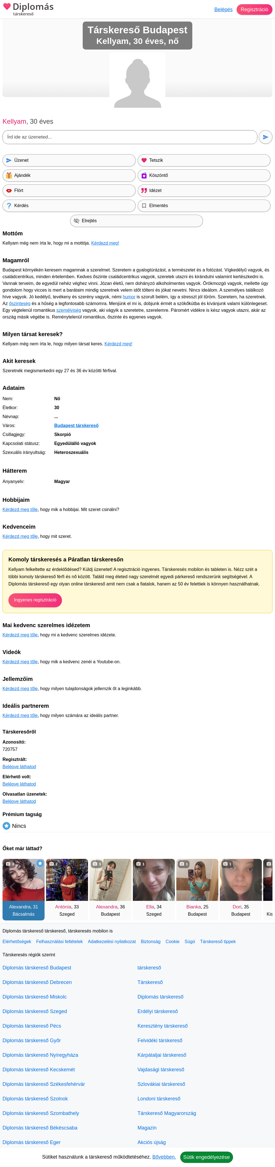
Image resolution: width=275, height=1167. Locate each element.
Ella (150, 907)
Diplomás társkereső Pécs (32, 1026)
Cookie (173, 941)
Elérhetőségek (17, 941)
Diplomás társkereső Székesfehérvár (44, 1084)
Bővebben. (164, 1157)
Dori (237, 907)
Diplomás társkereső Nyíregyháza (40, 1055)
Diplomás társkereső (161, 997)
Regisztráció (254, 9)
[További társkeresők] (262, 886)
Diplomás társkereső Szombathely (41, 1113)
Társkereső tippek (218, 941)
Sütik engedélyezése (206, 1157)
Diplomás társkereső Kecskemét (39, 1069)
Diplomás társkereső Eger (32, 1142)
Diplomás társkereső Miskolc (35, 997)
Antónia (63, 907)
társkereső (149, 968)
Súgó (189, 941)
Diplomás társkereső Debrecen (37, 982)
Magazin (147, 1128)
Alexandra (20, 907)
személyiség (68, 310)
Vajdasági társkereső (161, 1069)
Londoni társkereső (159, 1099)
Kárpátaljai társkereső (162, 1055)
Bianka (193, 907)
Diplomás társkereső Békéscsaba (40, 1128)
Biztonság (150, 941)
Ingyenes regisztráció (35, 599)
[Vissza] (12, 886)
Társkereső (150, 982)
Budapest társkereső (76, 425)
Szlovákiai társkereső (161, 1084)
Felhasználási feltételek (59, 941)
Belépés (223, 9)
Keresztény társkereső (163, 1026)
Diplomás (28, 10)
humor (129, 296)
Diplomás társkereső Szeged (35, 1011)
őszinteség (20, 303)
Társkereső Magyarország (167, 1113)
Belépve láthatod (19, 766)
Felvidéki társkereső (160, 1040)
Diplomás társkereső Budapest (37, 968)
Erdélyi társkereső (158, 1011)
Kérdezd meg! (105, 243)
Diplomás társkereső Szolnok (35, 1099)
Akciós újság (152, 1142)
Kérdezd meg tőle (20, 509)
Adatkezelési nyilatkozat (112, 941)
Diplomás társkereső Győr (32, 1040)
